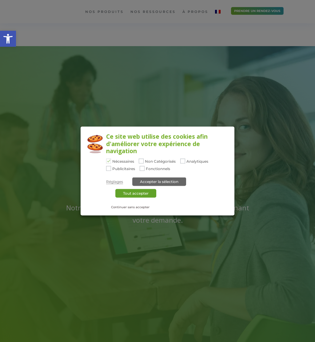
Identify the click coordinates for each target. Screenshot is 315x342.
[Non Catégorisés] (141, 161)
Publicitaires (123, 168)
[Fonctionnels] (142, 168)
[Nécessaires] (108, 161)
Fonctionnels (158, 168)
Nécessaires (123, 161)
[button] (8, 39)
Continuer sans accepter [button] (130, 207)
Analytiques (197, 161)
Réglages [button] (114, 181)
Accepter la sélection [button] (159, 181)
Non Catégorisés (160, 161)
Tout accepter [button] (136, 193)
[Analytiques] (182, 161)
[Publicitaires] (108, 168)
